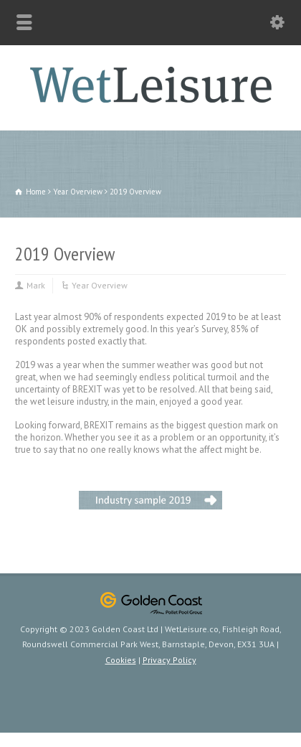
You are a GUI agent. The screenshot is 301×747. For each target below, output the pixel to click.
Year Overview (100, 285)
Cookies (120, 659)
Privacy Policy (169, 659)
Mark (36, 285)
